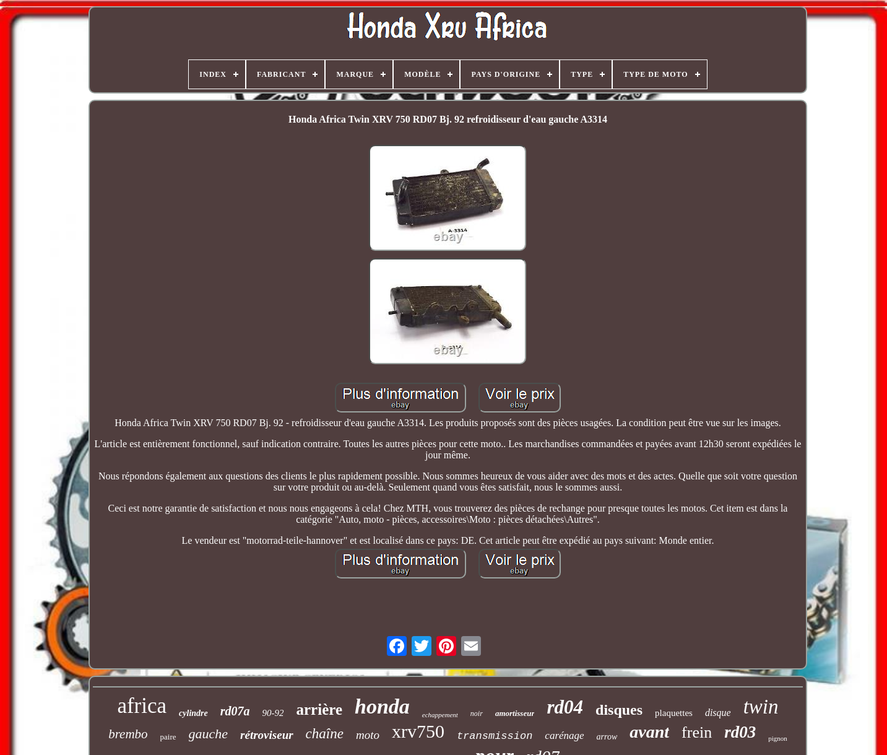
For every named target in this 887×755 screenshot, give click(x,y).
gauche (208, 733)
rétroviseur (266, 734)
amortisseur (515, 713)
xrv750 (418, 731)
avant (649, 731)
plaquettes (674, 713)
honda (382, 706)
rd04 (565, 707)
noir (476, 713)
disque (718, 712)
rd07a (235, 711)
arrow (607, 736)
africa (142, 706)
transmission (494, 736)
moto (367, 734)
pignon (777, 738)
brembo (127, 734)
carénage (564, 735)
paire (168, 736)
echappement (440, 714)
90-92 (273, 713)
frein (696, 732)
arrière (319, 709)
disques (619, 710)
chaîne (325, 733)
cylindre (193, 713)
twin (761, 707)
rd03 (740, 732)
